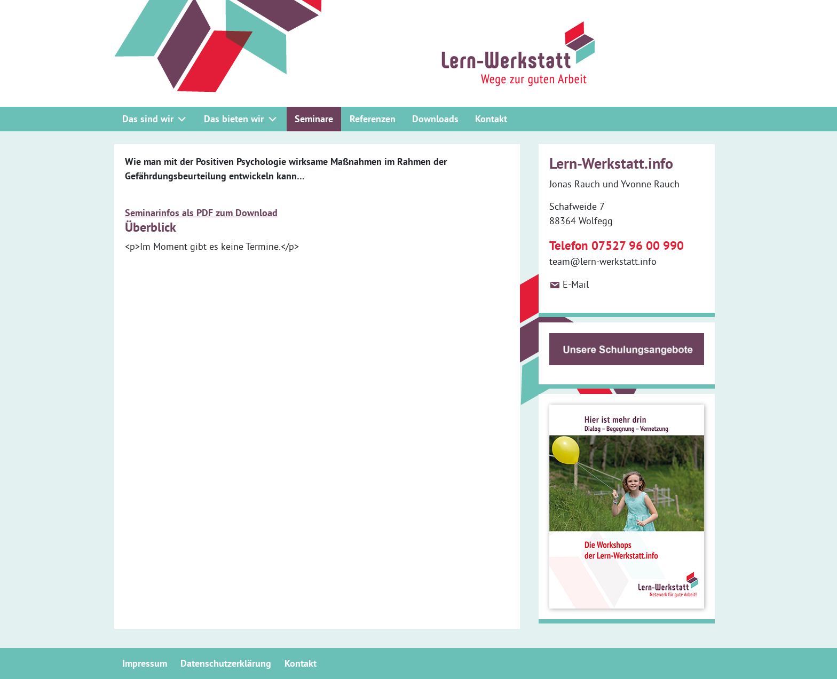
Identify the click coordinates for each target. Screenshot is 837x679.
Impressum (144, 663)
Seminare (314, 119)
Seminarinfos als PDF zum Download (201, 213)
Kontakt (491, 119)
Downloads (435, 119)
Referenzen (373, 119)
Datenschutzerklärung (225, 663)
